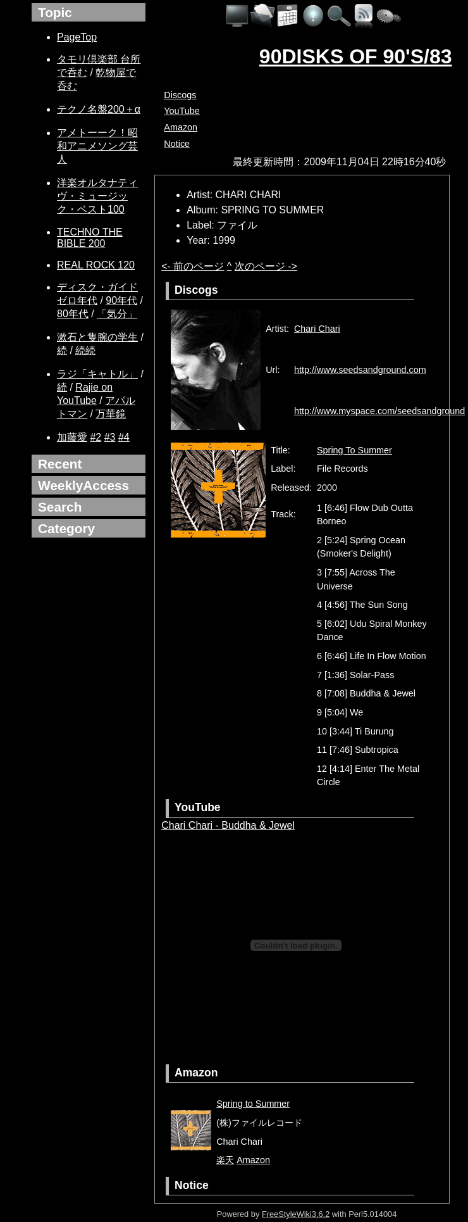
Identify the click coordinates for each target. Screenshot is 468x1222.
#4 (124, 437)
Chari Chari (317, 329)
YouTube (182, 111)
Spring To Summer (354, 450)
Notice (177, 144)
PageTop (77, 37)
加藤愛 (72, 437)
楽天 (225, 1160)
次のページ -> (266, 266)
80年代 (73, 313)
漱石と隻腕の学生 (97, 337)
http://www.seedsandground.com (360, 370)
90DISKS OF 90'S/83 (355, 56)
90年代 (121, 300)
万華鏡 (110, 413)
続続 (85, 350)
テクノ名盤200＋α (98, 109)
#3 (110, 437)
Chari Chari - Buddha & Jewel (228, 825)
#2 (95, 437)
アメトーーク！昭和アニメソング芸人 (97, 146)
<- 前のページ (192, 266)
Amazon (180, 127)
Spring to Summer (253, 1104)
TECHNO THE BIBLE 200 (90, 238)
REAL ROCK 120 (96, 265)
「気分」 (117, 313)
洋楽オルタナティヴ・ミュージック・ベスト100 (97, 196)
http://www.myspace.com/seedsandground (379, 411)
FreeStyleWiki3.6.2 (295, 1214)
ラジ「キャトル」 (97, 373)
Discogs (180, 95)
